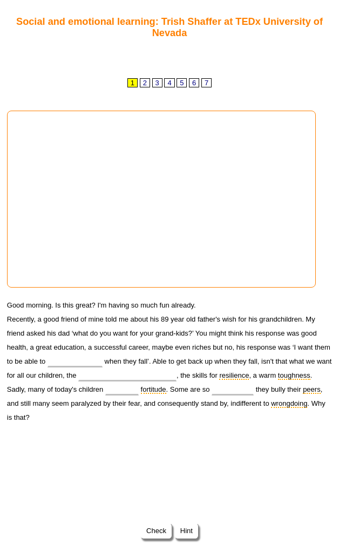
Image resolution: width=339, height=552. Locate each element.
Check (156, 531)
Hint (186, 531)
